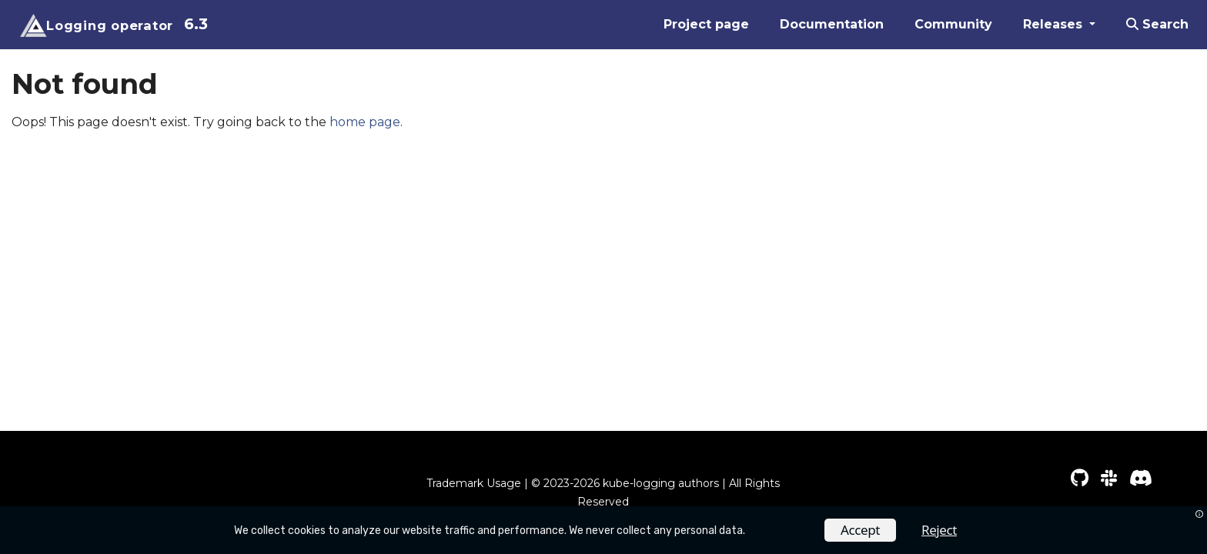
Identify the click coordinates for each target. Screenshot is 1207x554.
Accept (860, 530)
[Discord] (1140, 478)
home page (364, 122)
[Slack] (1109, 478)
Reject (939, 530)
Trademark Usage (473, 483)
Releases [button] (1054, 24)
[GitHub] (1079, 478)
